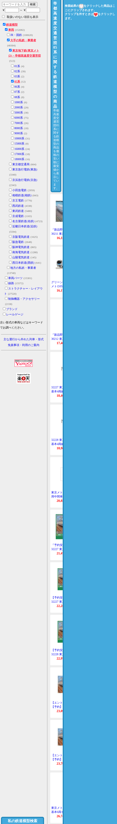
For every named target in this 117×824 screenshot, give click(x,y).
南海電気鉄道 (21, 252)
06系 (17, 86)
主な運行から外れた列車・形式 (23, 339)
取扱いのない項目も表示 (20, 16)
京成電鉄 (18, 216)
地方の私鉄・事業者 (23, 267)
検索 (33, 4)
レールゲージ (14, 314)
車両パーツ (15, 278)
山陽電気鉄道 (21, 257)
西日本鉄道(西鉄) (23, 262)
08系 (17, 97)
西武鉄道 (18, 205)
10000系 (19, 138)
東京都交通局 (21, 164)
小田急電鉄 (19, 190)
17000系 (19, 154)
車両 (11, 29)
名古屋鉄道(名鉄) (23, 221)
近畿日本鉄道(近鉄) (24, 226)
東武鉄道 (18, 211)
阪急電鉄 (18, 242)
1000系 (18, 102)
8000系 (18, 128)
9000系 (18, 133)
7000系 (18, 123)
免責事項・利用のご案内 (23, 345)
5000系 (18, 112)
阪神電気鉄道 (21, 247)
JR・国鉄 (16, 35)
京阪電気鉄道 (21, 236)
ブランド (12, 309)
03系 (17, 76)
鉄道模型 (12, 24)
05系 (17, 81)
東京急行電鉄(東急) (24, 169)
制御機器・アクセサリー (24, 298)
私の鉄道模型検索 (22, 821)
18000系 (19, 159)
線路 (11, 283)
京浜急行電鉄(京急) (24, 180)
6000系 (18, 117)
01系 (17, 66)
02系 (17, 71)
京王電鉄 (18, 200)
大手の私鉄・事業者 (23, 40)
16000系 (19, 149)
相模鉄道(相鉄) (21, 195)
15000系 (19, 143)
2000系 (18, 107)
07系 (17, 91)
